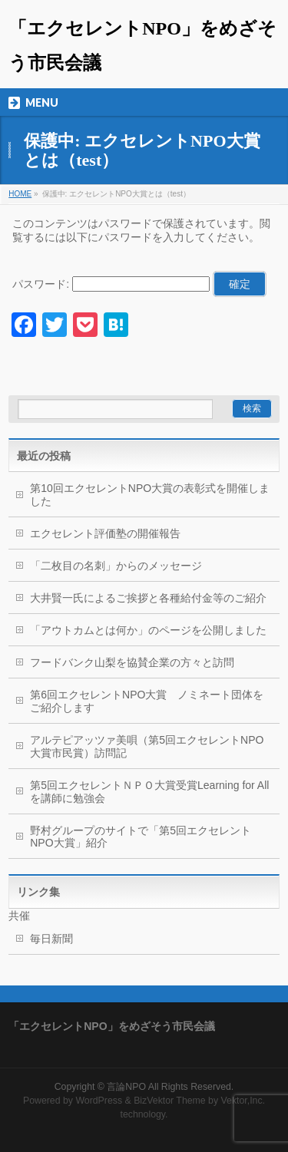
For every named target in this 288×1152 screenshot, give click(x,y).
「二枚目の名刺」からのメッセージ (116, 565)
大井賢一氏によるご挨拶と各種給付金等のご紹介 (148, 598)
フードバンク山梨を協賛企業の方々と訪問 (132, 662)
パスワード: (111, 284)
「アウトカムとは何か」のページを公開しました (148, 630)
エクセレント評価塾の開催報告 (105, 533)
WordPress (98, 1100)
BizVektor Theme (170, 1100)
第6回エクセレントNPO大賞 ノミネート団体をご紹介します (146, 701)
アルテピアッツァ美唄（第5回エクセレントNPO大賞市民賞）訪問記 (146, 746)
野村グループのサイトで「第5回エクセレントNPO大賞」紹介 (140, 837)
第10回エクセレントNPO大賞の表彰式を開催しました (150, 494)
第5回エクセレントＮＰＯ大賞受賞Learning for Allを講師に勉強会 (149, 791)
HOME (19, 194)
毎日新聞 (51, 938)
